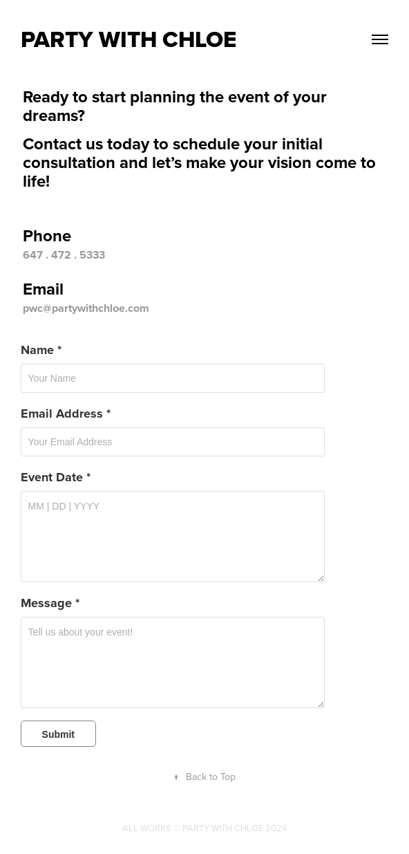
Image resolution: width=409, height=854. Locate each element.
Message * (50, 603)
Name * (41, 350)
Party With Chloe (128, 39)
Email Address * (66, 413)
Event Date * (56, 477)
